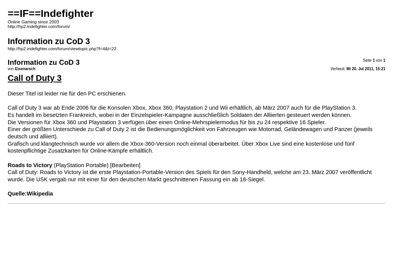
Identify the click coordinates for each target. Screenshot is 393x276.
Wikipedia (40, 194)
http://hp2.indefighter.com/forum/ (39, 26)
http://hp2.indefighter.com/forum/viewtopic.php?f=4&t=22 (62, 48)
